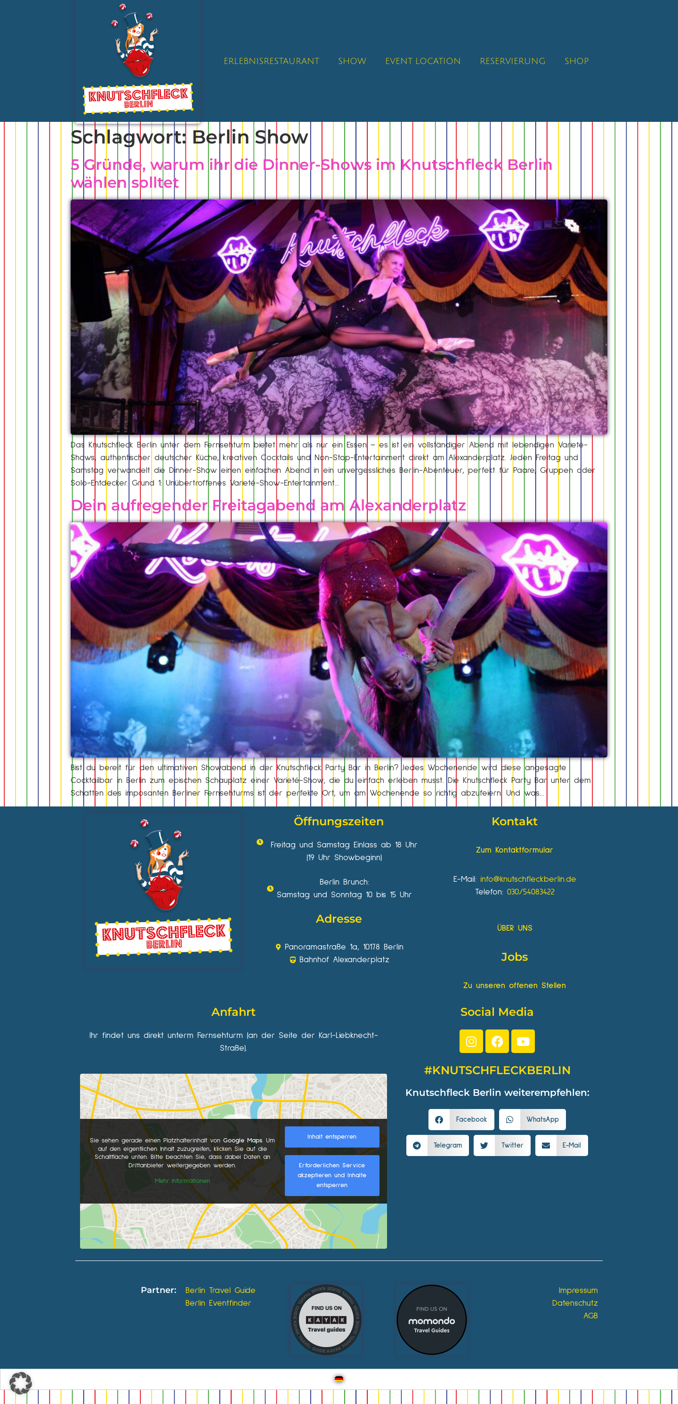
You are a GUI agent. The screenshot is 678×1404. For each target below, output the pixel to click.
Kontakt (515, 821)
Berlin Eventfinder (218, 1303)
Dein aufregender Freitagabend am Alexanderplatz (268, 505)
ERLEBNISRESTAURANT (271, 61)
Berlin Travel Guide (221, 1290)
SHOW (352, 61)
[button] (461, 1119)
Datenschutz (575, 1303)
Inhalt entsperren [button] (331, 1136)
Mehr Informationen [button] (182, 1181)
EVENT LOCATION (423, 61)
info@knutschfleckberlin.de (528, 879)
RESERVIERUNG (513, 61)
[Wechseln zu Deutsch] (339, 1379)
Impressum (578, 1290)
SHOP (577, 61)
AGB (590, 1316)
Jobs (514, 957)
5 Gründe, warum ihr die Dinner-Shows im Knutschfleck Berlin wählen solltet (312, 173)
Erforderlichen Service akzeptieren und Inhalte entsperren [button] (332, 1175)
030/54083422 (531, 892)
